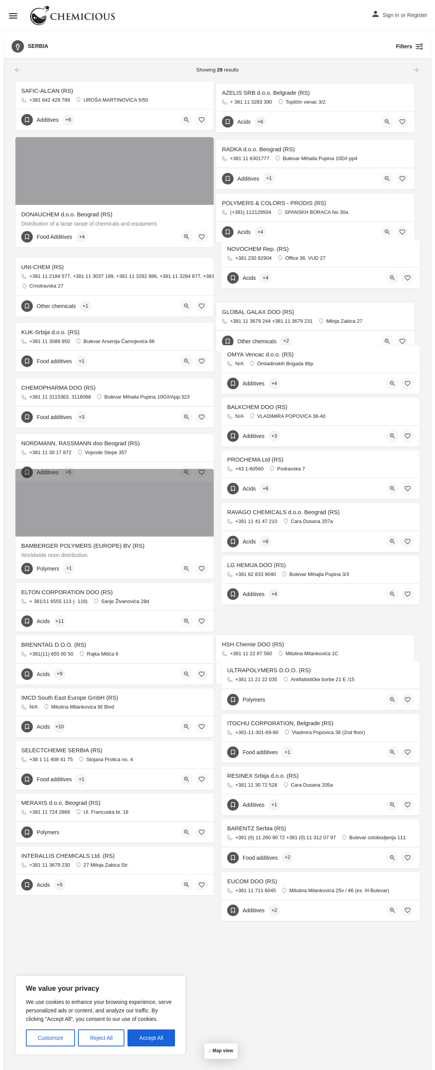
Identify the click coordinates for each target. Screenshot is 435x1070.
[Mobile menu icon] (13, 15)
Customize (50, 1038)
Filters (409, 46)
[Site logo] (73, 15)
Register (417, 15)
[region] (100, 1015)
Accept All (151, 1038)
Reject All (101, 1038)
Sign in (391, 15)
